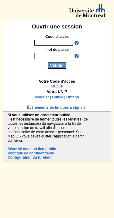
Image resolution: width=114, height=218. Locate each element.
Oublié (57, 86)
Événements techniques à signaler (57, 107)
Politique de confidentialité (31, 153)
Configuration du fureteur (30, 157)
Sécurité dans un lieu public (32, 149)
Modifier (42, 97)
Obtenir (72, 97)
